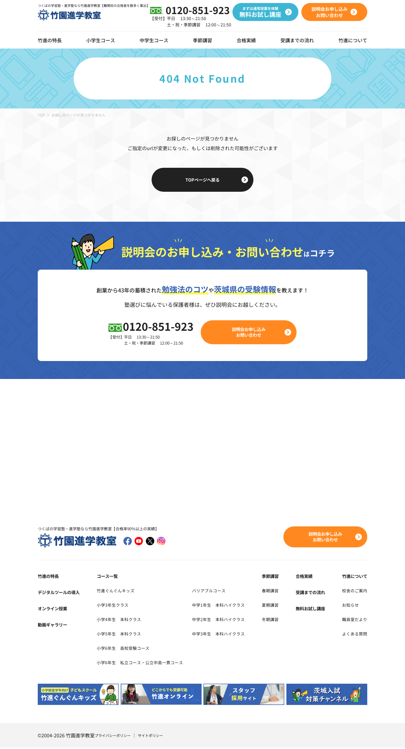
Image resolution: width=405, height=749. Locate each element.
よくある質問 (352, 634)
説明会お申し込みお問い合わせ (252, 332)
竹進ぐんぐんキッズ (115, 591)
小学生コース (100, 40)
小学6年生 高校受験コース (124, 649)
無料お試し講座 (313, 609)
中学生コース (154, 40)
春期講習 (279, 591)
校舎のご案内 (352, 591)
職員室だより (352, 620)
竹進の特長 (50, 577)
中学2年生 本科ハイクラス (231, 620)
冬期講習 (279, 620)
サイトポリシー (158, 737)
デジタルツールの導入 (62, 593)
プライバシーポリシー (116, 737)
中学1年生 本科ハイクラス (231, 605)
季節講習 (202, 40)
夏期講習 (279, 605)
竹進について (352, 577)
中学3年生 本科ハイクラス (231, 634)
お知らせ (348, 605)
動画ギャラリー (54, 625)
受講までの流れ (297, 40)
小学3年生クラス (112, 605)
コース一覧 (106, 577)
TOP (41, 114)
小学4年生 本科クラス (119, 620)
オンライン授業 (54, 609)
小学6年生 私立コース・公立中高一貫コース (143, 663)
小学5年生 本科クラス (119, 634)
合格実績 (246, 40)
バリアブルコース (220, 591)
